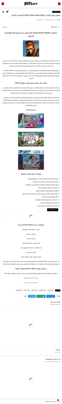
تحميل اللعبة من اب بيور (31, 282)
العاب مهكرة (19, 290)
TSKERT (47, 401)
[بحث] (3, 4)
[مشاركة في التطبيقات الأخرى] (25, 296)
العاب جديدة (26, 290)
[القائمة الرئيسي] (59, 4)
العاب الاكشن (56, 11)
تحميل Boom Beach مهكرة (31, 278)
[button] (50, 296)
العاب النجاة (34, 290)
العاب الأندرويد (42, 290)
